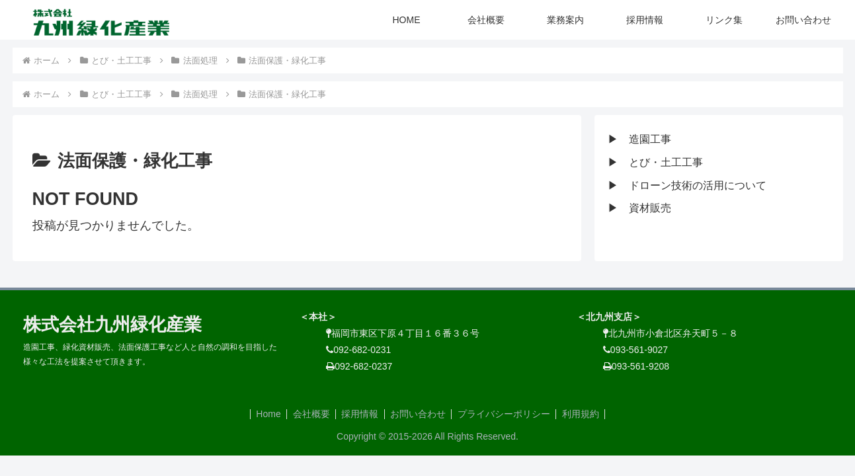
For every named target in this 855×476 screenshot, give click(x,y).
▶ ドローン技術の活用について (687, 185)
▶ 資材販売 (639, 208)
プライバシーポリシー (507, 413)
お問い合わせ (419, 413)
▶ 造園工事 (639, 139)
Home (263, 413)
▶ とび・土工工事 (655, 162)
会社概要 (308, 413)
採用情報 (359, 413)
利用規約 (585, 413)
